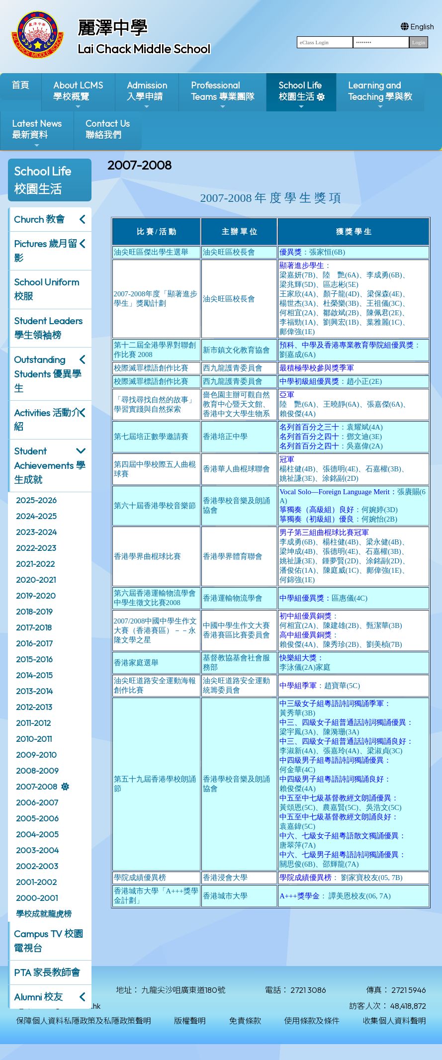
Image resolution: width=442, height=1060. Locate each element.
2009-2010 (36, 755)
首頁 (20, 85)
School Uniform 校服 (46, 289)
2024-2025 (36, 516)
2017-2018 (34, 627)
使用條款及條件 (312, 1021)
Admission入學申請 (147, 95)
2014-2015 (34, 675)
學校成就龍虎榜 (44, 914)
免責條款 (245, 1021)
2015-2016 (34, 659)
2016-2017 (34, 643)
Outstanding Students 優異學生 (47, 373)
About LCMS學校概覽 (78, 95)
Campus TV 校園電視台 (48, 941)
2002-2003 (37, 866)
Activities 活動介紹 (47, 420)
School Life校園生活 (300, 95)
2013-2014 (34, 691)
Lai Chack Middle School (144, 49)
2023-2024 (36, 532)
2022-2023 (36, 548)
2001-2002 (36, 882)
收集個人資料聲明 (394, 1021)
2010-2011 (34, 739)
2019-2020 (36, 596)
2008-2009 (37, 771)
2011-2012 (33, 723)
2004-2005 (37, 834)
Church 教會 (39, 219)
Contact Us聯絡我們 (108, 129)
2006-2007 (37, 802)
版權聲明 (190, 1021)
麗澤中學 (112, 28)
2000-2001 (37, 898)
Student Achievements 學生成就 (49, 465)
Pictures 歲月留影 (45, 251)
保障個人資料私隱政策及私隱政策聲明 (83, 1021)
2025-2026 (36, 500)
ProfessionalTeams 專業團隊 (223, 95)
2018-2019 (34, 612)
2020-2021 (36, 580)
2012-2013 (34, 707)
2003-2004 (37, 850)
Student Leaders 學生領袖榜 (48, 328)
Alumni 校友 (38, 997)
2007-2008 (36, 787)
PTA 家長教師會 (47, 972)
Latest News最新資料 (37, 133)
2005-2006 (37, 818)
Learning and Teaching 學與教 (380, 95)
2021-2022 (35, 564)
